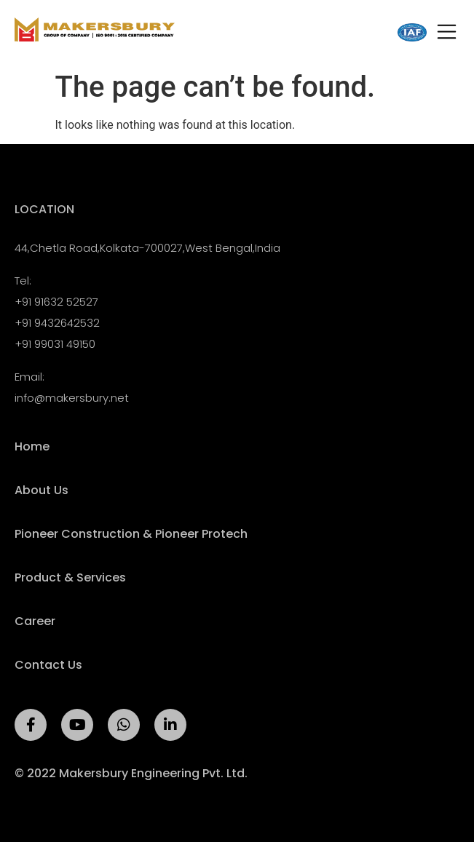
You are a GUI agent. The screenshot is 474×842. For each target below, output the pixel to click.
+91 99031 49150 (55, 344)
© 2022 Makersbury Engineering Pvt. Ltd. (131, 773)
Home (32, 447)
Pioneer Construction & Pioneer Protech (131, 534)
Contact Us (48, 665)
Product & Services (70, 578)
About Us (41, 490)
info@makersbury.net (72, 397)
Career (35, 621)
